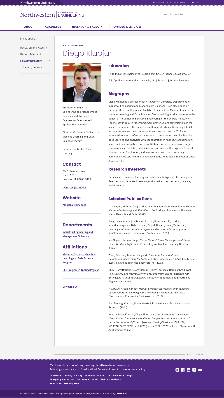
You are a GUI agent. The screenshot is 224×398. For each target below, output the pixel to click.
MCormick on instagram (194, 370)
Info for (198, 3)
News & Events (160, 3)
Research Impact (30, 54)
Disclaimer (121, 394)
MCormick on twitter (176, 370)
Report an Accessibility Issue (64, 383)
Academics (54, 27)
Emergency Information (62, 379)
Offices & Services (129, 27)
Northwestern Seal (35, 372)
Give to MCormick (94, 376)
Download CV (70, 287)
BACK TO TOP (193, 354)
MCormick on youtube (200, 370)
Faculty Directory (31, 61)
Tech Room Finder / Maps (120, 376)
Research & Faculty (89, 27)
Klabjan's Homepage (74, 205)
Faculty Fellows (32, 67)
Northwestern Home (87, 379)
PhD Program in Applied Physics (81, 270)
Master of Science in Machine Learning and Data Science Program (79, 258)
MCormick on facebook (182, 370)
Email (74, 187)
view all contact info (133, 369)
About (30, 27)
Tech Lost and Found (111, 379)
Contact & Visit (178, 3)
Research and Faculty (33, 48)
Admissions (55, 376)
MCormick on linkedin (188, 370)
